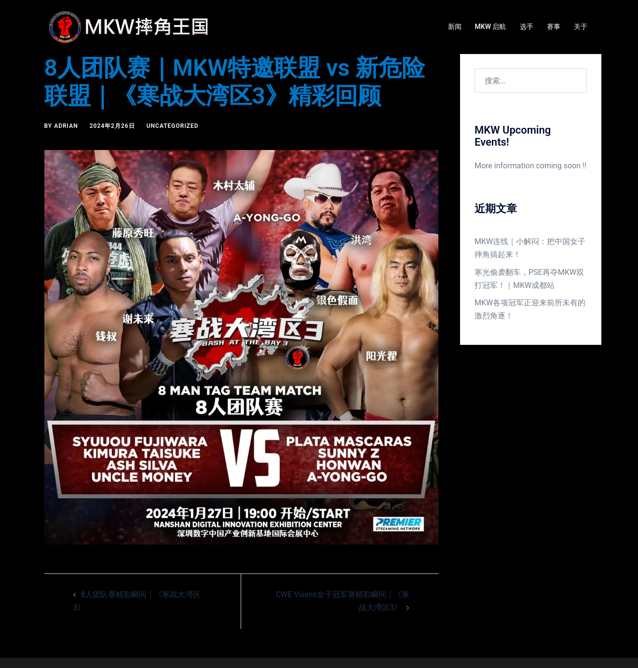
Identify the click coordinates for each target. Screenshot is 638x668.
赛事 (553, 26)
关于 (580, 26)
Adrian (66, 126)
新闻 (455, 26)
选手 (526, 26)
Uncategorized (173, 126)
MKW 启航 (490, 26)
